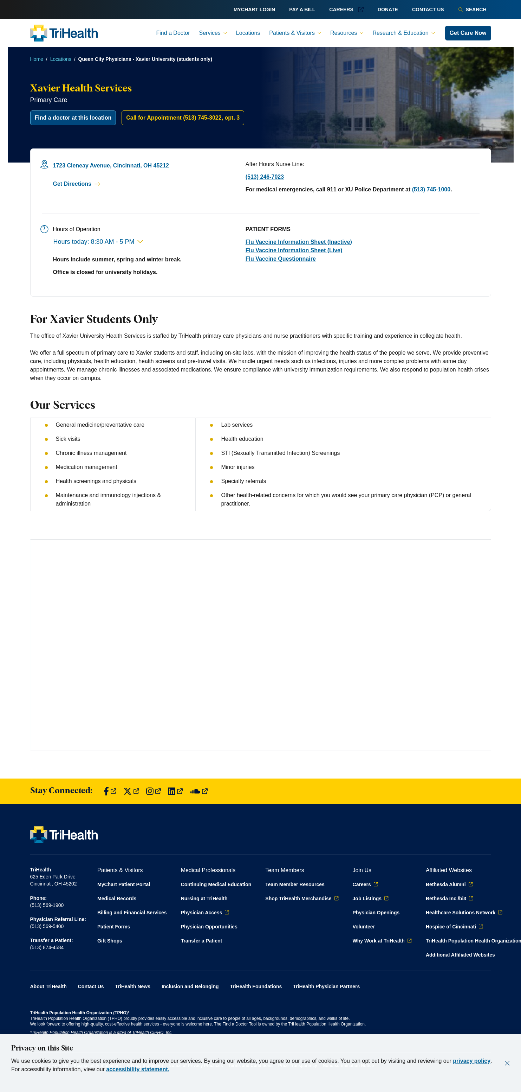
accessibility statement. (137, 1069)
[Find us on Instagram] (153, 791)
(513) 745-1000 (431, 189)
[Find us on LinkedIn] (175, 791)
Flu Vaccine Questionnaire (281, 259)
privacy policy (471, 1061)
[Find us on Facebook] (110, 791)
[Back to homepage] (64, 33)
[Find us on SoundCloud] (198, 791)
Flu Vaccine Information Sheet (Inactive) (299, 242)
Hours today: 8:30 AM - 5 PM (98, 241)
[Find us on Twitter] (131, 791)
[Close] (507, 1063)
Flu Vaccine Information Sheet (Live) (294, 250)
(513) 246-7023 (265, 177)
